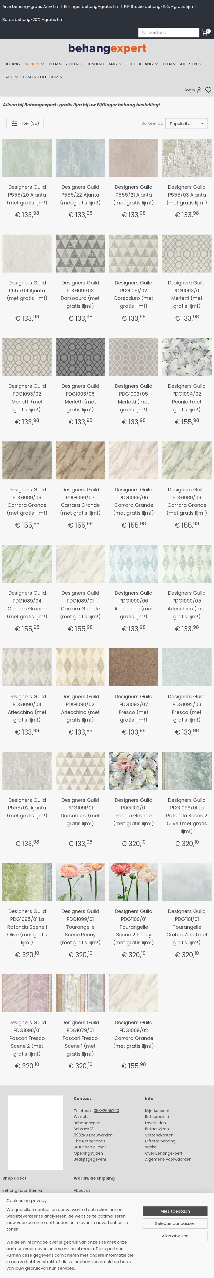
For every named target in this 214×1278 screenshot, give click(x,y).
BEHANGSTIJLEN (66, 64)
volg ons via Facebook (103, 1215)
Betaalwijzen (157, 1129)
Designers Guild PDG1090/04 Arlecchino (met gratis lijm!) (27, 708)
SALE (12, 77)
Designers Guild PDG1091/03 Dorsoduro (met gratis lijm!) (80, 294)
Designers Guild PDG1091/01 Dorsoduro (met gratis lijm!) (80, 812)
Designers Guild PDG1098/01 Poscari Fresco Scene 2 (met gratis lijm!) (27, 1038)
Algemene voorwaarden (168, 1159)
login (193, 90)
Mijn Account (157, 1110)
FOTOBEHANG (143, 64)
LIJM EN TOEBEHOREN (42, 77)
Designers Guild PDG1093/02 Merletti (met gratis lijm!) (27, 398)
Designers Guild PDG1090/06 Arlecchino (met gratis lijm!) (133, 605)
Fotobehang (14, 1239)
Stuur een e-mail (90, 1147)
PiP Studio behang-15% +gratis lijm (158, 6)
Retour (151, 1116)
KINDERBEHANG (105, 64)
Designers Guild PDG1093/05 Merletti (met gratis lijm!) (133, 398)
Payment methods (92, 1196)
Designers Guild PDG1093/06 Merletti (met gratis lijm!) (80, 398)
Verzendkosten (159, 1135)
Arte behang (14, 1196)
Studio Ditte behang (21, 1208)
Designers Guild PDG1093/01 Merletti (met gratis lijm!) (187, 294)
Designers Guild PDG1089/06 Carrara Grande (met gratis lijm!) (133, 501)
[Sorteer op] (186, 123)
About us (82, 1190)
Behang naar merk (20, 1214)
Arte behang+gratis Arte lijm (30, 6)
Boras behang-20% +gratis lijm (32, 19)
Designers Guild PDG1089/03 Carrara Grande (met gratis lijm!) (186, 501)
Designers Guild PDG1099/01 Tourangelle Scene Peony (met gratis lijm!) (80, 927)
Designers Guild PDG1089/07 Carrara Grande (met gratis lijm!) (80, 501)
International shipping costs (100, 1202)
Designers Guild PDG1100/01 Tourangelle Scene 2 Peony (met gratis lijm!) (133, 927)
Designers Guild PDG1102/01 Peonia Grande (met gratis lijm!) (133, 812)
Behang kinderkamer (22, 1220)
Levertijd (153, 1123)
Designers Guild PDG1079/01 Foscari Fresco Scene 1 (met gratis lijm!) (80, 1038)
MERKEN (35, 64)
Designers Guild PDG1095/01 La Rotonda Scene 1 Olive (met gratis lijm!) (27, 927)
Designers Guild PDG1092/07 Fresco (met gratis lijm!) (133, 708)
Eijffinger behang (18, 1202)
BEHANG (12, 64)
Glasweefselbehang (21, 1233)
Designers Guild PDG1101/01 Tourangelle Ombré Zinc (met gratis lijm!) (187, 927)
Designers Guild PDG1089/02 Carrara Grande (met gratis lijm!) (133, 1034)
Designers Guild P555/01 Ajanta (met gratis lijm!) (27, 290)
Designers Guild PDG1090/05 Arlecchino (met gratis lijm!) (187, 605)
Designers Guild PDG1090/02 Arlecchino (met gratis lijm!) (80, 708)
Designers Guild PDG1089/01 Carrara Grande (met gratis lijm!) (80, 605)
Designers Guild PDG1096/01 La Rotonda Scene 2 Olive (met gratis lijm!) (187, 816)
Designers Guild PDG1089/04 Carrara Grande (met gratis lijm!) (27, 605)
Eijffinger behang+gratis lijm (91, 6)
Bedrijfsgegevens (90, 1159)
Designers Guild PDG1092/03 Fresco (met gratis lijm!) (187, 708)
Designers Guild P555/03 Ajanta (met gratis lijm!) (186, 195)
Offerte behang (160, 1141)
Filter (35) (25, 123)
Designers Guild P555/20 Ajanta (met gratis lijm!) (27, 195)
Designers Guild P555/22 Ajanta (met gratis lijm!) (80, 195)
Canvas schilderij (18, 1245)
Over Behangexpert (163, 1153)
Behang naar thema (22, 1190)
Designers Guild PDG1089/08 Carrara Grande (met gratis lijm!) (27, 501)
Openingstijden (88, 1153)
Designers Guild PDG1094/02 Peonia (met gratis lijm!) (187, 398)
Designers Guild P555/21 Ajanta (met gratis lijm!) (133, 195)
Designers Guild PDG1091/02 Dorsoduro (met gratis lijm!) (133, 294)
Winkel (151, 1147)
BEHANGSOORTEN (182, 64)
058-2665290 (106, 1110)
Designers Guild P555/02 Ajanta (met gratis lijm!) (27, 808)
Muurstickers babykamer (25, 1226)
